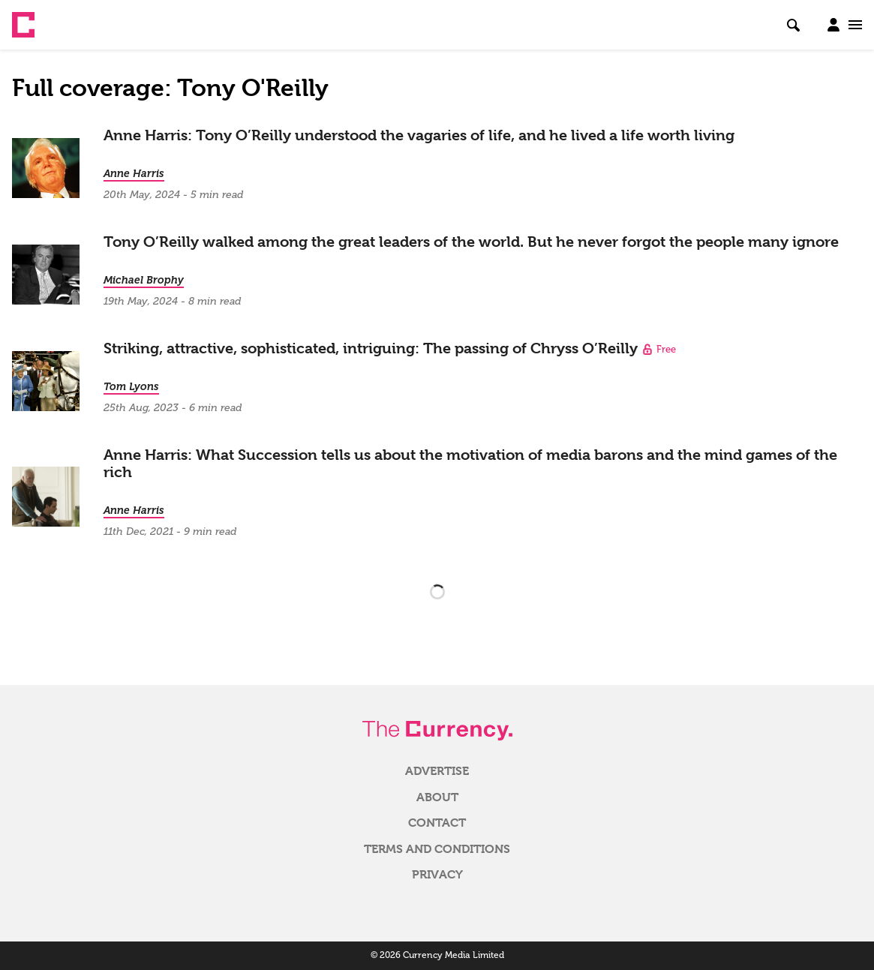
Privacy (437, 874)
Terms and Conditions (437, 849)
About (437, 797)
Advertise (437, 771)
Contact (437, 823)
